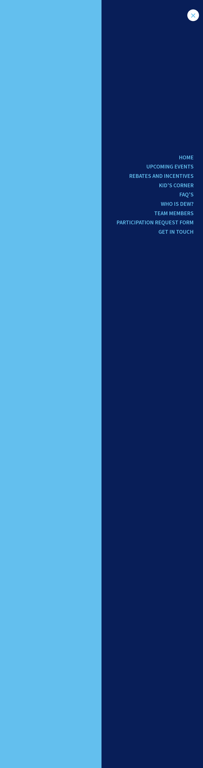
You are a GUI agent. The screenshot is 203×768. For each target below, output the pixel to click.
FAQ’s (186, 194)
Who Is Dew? (177, 203)
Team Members (174, 213)
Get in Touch (176, 231)
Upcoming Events (170, 166)
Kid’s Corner (176, 185)
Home (186, 157)
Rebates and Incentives (161, 176)
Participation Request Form (155, 222)
